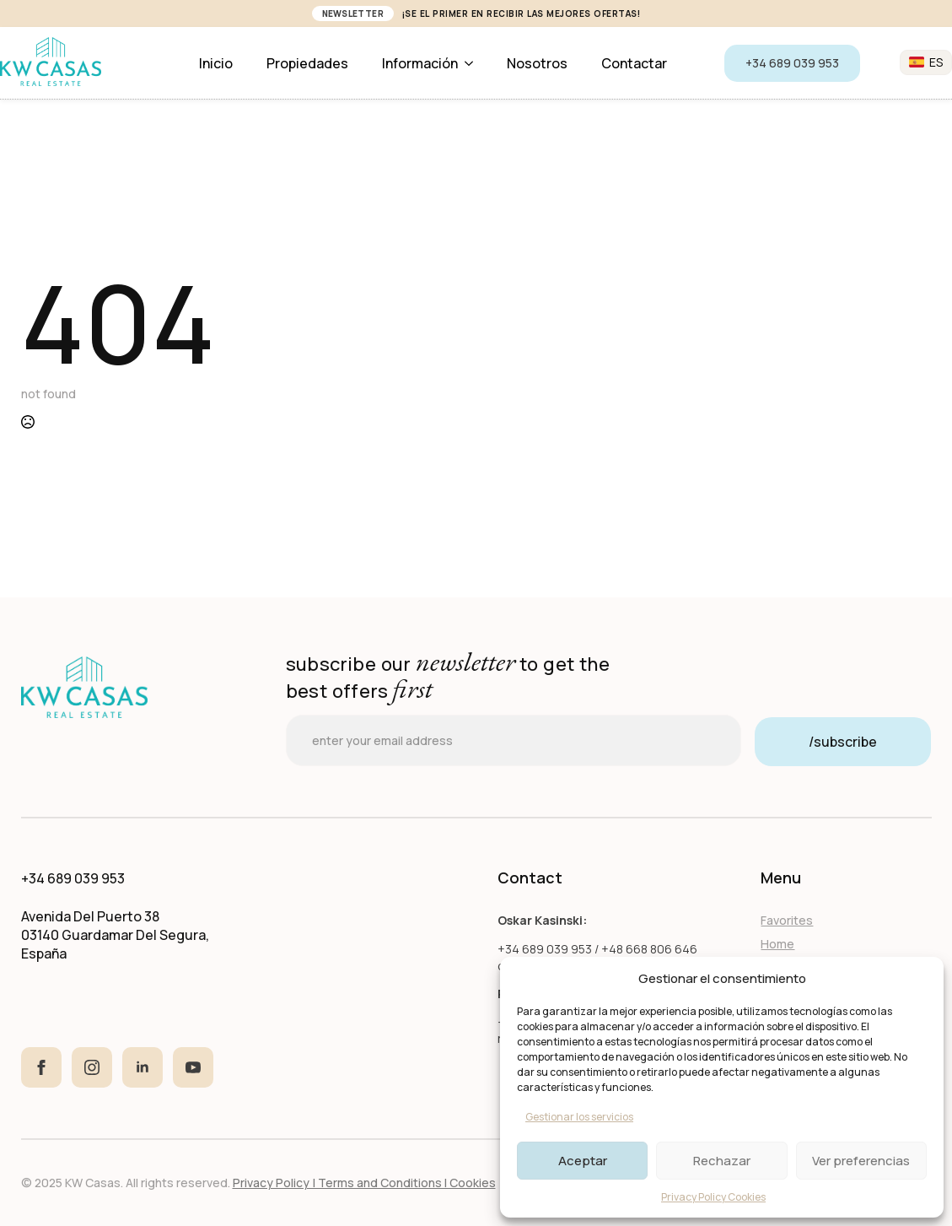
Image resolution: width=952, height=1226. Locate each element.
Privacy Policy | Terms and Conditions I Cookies (364, 1183)
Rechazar (721, 1160)
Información (420, 63)
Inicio (216, 63)
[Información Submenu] (474, 63)
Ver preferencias (861, 1160)
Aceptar (582, 1160)
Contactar (634, 63)
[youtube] (193, 1067)
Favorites (787, 920)
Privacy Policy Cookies (713, 1197)
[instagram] (92, 1067)
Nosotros (537, 63)
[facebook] (41, 1067)
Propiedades (307, 63)
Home (777, 944)
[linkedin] (142, 1067)
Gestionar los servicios (579, 1117)
